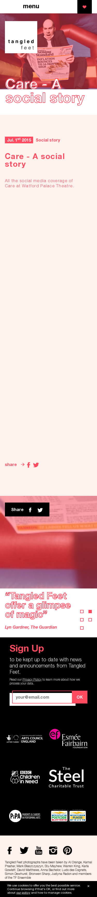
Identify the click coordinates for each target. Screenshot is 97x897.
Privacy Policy (32, 679)
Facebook (29, 465)
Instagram (53, 850)
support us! (84, 7)
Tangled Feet (21, 37)
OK (80, 696)
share (11, 464)
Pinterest (67, 850)
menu (31, 6)
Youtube (38, 850)
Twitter (36, 465)
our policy (23, 892)
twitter (40, 510)
